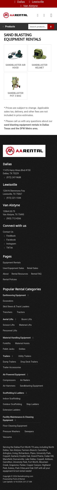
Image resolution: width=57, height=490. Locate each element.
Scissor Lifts (9, 325)
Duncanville (18, 459)
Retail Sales (32, 268)
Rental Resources (20, 274)
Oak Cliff (34, 468)
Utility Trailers (24, 356)
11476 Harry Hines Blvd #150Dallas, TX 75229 (17, 172)
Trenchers (7, 312)
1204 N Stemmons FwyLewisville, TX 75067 (14, 192)
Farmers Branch (29, 450)
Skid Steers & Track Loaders (16, 306)
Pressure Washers (11, 431)
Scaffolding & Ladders (15, 393)
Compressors (9, 380)
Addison (49, 459)
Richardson (24, 453)
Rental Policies (10, 279)
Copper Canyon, (34, 465)
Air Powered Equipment (16, 374)
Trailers (8, 356)
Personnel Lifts (10, 330)
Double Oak (24, 456)
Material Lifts (25, 325)
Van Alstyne (28, 5)
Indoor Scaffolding (11, 398)
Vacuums (7, 437)
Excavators (8, 301)
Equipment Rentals (12, 262)
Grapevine (14, 465)
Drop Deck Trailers (29, 362)
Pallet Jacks (8, 349)
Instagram (9, 243)
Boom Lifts (26, 319)
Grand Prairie (37, 456)
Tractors (21, 312)
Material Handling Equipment (18, 338)
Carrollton (7, 462)
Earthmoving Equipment (16, 295)
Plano (33, 453)
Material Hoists (22, 343)
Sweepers (29, 431)
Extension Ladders (11, 410)
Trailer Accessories (12, 367)
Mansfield (7, 459)
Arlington (7, 453)
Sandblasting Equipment (31, 386)
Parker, (23, 465)
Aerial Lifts (10, 319)
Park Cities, (20, 468)
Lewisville (36, 1)
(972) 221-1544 (12, 198)
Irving (14, 453)
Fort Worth (33, 462)
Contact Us (8, 232)
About (6, 274)
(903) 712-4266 (12, 218)
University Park (20, 462)
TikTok (8, 247)
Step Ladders (32, 404)
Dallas (19, 1)
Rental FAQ (36, 274)
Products (9, 26)
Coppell (40, 459)
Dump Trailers (9, 362)
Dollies (22, 349)
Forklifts (7, 343)
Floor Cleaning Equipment (15, 426)
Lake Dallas (30, 459)
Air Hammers (9, 386)
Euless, (11, 468)
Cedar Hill (48, 456)
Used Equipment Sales (13, 268)
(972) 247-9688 (12, 177)
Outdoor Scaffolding (12, 404)
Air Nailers (25, 380)
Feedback (9, 236)
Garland (14, 456)
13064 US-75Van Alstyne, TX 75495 (13, 213)
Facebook (9, 240)
